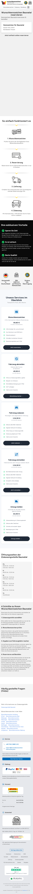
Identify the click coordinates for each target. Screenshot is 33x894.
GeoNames (25, 890)
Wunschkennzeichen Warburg (17, 730)
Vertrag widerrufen (16, 850)
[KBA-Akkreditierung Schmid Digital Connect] (16, 879)
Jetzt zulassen (16, 443)
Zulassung (17, 7)
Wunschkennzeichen (8, 7)
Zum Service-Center (16, 759)
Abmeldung (23, 7)
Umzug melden (16, 539)
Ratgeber (26, 862)
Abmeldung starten (16, 396)
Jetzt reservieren (16, 347)
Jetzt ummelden (16, 490)
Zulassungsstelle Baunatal (8, 707)
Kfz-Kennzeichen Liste (9, 862)
